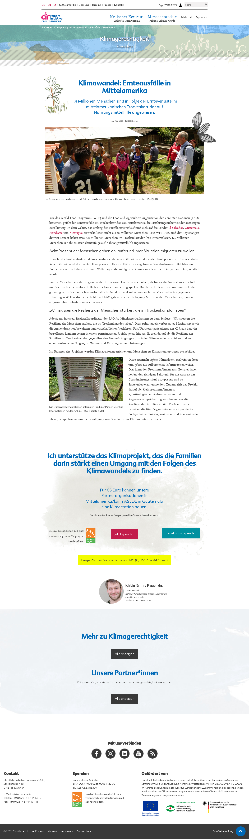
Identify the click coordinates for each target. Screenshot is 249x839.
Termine (96, 4)
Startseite (46, 27)
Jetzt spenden (124, 534)
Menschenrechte (162, 19)
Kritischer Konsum (126, 19)
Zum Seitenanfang (229, 831)
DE (43, 4)
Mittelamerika (67, 4)
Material (186, 17)
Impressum (67, 831)
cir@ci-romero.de (21, 794)
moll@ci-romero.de (134, 597)
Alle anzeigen (124, 654)
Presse (107, 4)
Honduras (56, 233)
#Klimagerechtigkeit (62, 27)
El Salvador (175, 228)
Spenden (202, 17)
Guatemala (192, 228)
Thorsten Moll (132, 590)
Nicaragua (76, 233)
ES (55, 4)
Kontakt (119, 4)
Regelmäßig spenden (181, 533)
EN (49, 4)
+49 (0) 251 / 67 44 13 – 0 (148, 560)
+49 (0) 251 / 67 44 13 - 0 (26, 798)
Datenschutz (84, 831)
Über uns (84, 4)
